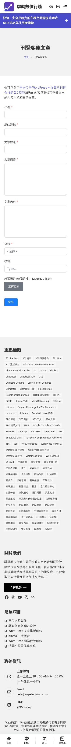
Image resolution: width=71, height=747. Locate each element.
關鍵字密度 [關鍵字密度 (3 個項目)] (53, 523)
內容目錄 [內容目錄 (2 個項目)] (34, 468)
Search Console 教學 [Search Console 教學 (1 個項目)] (42, 413)
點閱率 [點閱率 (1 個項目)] (48, 529)
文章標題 (10, 142)
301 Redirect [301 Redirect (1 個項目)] (12, 358)
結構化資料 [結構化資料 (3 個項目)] (51, 498)
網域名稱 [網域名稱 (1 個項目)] (10, 504)
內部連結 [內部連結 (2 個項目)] (47, 468)
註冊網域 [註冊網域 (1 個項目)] (41, 517)
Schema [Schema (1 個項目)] (24, 413)
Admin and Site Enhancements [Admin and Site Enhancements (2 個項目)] (38, 364)
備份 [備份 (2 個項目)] (23, 468)
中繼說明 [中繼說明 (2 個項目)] (22, 462)
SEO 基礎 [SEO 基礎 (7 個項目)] (10, 419)
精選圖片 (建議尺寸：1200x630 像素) (28, 279)
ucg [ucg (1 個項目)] (15, 443)
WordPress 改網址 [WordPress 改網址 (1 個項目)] (15, 450)
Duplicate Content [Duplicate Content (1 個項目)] (15, 383)
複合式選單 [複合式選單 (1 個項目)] (27, 517)
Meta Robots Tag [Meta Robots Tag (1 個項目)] (40, 401)
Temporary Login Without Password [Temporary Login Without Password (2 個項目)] (44, 437)
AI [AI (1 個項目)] (35, 370)
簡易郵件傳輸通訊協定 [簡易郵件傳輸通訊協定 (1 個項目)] (30, 498)
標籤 (7, 261)
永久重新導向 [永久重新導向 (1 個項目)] (47, 486)
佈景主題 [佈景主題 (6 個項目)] (35, 462)
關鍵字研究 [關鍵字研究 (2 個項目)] (11, 529)
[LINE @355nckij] (9, 705)
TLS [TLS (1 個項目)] (8, 443)
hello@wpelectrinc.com (32, 694)
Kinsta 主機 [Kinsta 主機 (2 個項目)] (22, 401)
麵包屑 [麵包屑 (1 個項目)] (37, 529)
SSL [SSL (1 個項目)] (60, 431)
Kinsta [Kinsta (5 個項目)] (9, 401)
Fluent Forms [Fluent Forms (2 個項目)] (45, 389)
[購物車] (62, 740)
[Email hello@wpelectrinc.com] (9, 692)
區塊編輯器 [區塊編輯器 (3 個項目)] (11, 474)
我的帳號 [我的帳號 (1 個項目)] (51, 474)
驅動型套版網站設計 (22, 626)
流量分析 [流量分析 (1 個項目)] (10, 492)
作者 (7, 107)
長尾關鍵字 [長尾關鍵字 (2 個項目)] (37, 523)
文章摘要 (10, 159)
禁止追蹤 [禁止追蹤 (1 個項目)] (10, 498)
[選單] (65, 6)
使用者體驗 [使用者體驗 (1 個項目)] (11, 468)
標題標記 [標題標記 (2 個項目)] (23, 486)
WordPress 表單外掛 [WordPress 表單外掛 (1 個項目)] (38, 450)
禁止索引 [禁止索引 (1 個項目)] (49, 492)
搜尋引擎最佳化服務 (22, 646)
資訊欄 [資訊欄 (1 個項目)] (53, 517)
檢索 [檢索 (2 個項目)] (34, 486)
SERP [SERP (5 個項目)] (26, 425)
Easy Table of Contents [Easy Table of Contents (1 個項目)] (39, 383)
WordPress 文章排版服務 (25, 631)
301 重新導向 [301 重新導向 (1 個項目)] (42, 358)
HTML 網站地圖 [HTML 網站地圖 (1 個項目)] (41, 395)
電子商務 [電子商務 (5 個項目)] (25, 529)
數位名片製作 (18, 621)
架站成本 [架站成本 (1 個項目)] (47, 480)
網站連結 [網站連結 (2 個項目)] (10, 511)
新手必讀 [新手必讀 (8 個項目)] (34, 480)
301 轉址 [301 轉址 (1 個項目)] (27, 358)
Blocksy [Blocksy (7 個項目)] (53, 370)
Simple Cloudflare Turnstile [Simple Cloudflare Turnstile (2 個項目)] (46, 425)
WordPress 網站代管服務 (25, 641)
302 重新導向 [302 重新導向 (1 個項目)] (12, 364)
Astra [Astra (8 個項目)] (43, 370)
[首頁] (8, 740)
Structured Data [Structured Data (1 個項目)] (14, 437)
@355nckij (24, 707)
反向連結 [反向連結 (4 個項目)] (25, 474)
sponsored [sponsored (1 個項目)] (49, 431)
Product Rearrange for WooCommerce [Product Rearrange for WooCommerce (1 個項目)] (37, 407)
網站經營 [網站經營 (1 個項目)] (49, 504)
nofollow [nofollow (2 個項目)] (57, 401)
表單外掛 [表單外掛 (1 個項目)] (56, 511)
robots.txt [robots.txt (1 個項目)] (11, 413)
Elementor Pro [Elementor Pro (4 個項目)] (27, 389)
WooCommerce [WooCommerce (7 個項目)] (29, 443)
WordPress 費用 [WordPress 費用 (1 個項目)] (14, 456)
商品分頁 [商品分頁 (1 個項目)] (38, 474)
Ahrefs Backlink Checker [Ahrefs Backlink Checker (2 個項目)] (18, 370)
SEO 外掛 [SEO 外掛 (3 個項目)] (23, 419)
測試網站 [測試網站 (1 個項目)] (23, 492)
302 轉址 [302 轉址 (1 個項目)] (57, 358)
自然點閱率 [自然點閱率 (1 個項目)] (24, 511)
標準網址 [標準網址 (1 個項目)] (10, 486)
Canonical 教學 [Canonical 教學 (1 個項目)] (27, 376)
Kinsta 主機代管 (19, 636)
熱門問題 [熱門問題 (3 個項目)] (36, 492)
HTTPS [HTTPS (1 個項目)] (56, 395)
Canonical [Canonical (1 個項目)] (11, 376)
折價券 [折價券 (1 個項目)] (9, 480)
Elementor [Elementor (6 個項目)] (11, 389)
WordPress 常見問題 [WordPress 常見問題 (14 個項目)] (51, 443)
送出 (11, 302)
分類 (7, 244)
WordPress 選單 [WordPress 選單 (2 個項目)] (34, 456)
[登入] (51, 6)
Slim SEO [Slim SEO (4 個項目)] (35, 431)
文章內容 (10, 202)
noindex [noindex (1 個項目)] (10, 407)
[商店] (44, 740)
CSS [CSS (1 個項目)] (41, 376)
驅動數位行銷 (29, 6)
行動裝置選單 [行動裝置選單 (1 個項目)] (41, 511)
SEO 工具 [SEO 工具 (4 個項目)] (37, 419)
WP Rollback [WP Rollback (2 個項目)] (52, 456)
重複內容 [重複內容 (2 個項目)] (23, 523)
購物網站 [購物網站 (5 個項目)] (10, 523)
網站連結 (10, 124)
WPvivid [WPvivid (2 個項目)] (10, 462)
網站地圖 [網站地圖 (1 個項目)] (36, 504)
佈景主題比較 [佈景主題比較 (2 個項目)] (51, 462)
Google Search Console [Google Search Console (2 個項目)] (17, 395)
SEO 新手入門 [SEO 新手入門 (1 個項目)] (13, 425)
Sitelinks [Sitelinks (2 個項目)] (10, 431)
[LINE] (26, 740)
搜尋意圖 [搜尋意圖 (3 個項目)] (21, 480)
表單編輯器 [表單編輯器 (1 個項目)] (11, 517)
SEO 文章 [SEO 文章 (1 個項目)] (50, 419)
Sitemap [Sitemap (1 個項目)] (22, 431)
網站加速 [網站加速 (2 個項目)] (23, 504)
